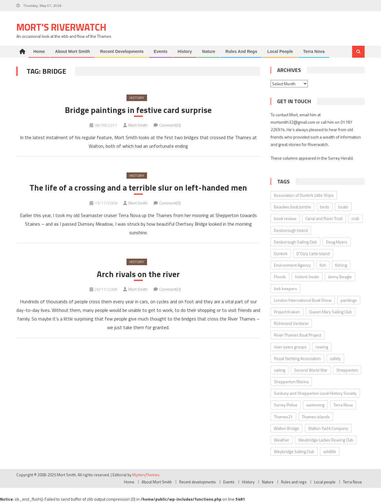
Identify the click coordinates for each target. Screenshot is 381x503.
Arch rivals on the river (138, 274)
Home (39, 51)
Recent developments (121, 51)
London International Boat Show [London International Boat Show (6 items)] (303, 300)
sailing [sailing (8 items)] (279, 370)
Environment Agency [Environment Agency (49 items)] (292, 265)
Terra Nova (313, 51)
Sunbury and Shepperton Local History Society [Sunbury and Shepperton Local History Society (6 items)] (315, 393)
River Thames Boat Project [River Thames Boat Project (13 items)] (297, 335)
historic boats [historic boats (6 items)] (307, 276)
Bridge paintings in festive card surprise (138, 110)
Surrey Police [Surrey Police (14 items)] (285, 405)
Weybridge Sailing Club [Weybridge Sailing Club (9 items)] (294, 451)
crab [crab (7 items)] (355, 218)
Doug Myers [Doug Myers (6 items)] (336, 242)
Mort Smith (138, 125)
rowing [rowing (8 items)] (322, 347)
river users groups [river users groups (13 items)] (290, 347)
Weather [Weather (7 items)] (281, 440)
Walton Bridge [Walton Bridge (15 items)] (286, 428)
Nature (208, 51)
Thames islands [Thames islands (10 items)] (316, 417)
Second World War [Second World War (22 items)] (310, 370)
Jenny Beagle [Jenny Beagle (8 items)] (340, 276)
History (185, 51)
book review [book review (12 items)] (285, 218)
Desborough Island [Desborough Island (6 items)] (291, 230)
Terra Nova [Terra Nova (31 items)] (343, 405)
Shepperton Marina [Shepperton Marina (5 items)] (291, 381)
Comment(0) (170, 125)
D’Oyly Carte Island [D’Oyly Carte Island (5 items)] (313, 253)
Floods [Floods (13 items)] (280, 276)
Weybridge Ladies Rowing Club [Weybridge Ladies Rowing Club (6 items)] (325, 440)
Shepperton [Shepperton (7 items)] (347, 370)
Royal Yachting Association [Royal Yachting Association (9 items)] (297, 358)
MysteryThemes (145, 475)
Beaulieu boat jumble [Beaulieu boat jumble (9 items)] (292, 207)
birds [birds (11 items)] (324, 207)
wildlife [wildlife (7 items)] (329, 451)
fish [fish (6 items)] (323, 265)
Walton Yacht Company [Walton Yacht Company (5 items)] (328, 428)
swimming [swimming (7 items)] (315, 405)
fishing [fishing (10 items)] (341, 265)
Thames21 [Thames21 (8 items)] (283, 417)
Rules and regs (241, 51)
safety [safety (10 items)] (335, 358)
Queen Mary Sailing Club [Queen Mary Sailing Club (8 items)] (330, 312)
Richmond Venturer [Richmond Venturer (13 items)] (291, 323)
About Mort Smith (72, 51)
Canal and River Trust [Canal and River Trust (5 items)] (324, 218)
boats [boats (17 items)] (343, 207)
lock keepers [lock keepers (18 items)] (285, 288)
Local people (280, 51)
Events (161, 51)
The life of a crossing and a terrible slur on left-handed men (138, 187)
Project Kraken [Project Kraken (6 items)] (287, 312)
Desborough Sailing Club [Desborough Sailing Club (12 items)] (295, 242)
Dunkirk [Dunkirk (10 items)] (281, 253)
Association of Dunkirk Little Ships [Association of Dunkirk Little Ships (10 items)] (304, 195)
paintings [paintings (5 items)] (349, 300)
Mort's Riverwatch (61, 27)
